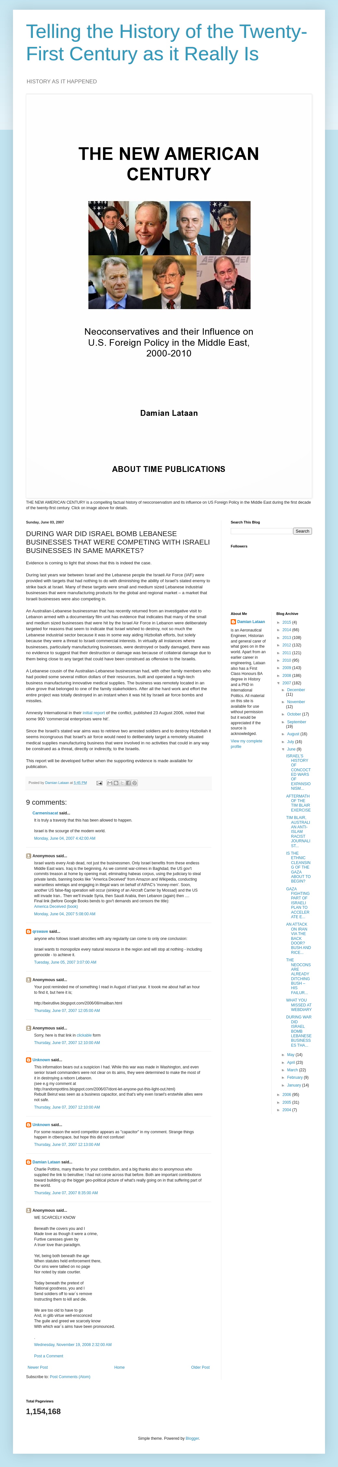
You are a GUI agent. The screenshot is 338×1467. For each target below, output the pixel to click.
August (293, 734)
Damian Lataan (46, 1162)
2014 (287, 630)
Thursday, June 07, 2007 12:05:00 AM (67, 1010)
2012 (287, 645)
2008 (287, 675)
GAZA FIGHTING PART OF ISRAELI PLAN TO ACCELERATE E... (297, 903)
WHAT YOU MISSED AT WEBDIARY (299, 1005)
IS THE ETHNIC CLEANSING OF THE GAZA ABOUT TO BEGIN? (298, 867)
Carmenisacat (45, 813)
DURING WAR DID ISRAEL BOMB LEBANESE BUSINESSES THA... (298, 1031)
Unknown (41, 1060)
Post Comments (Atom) (70, 1377)
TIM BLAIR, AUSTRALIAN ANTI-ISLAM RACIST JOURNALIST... (298, 831)
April (291, 1062)
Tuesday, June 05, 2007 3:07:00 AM (65, 962)
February (295, 1077)
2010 (287, 660)
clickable (84, 1035)
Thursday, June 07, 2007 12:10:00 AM (67, 1042)
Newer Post (38, 1367)
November (296, 702)
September (296, 722)
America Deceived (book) (56, 906)
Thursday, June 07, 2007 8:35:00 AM (66, 1193)
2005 (287, 1102)
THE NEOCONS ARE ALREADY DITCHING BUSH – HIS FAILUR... (298, 976)
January (294, 1085)
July (291, 742)
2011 (287, 653)
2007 (287, 683)
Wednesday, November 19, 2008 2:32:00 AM (72, 1344)
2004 (287, 1110)
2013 (287, 637)
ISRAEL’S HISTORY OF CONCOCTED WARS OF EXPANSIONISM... (298, 772)
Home (119, 1367)
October (294, 714)
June (291, 749)
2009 (287, 668)
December (296, 690)
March (293, 1070)
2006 (287, 1094)
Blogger (192, 1438)
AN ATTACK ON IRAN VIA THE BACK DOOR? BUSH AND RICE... (298, 938)
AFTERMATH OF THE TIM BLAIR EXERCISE (298, 803)
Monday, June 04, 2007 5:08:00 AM (65, 914)
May (291, 1054)
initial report (94, 712)
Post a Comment (48, 1356)
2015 (287, 622)
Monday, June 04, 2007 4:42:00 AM (65, 838)
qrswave (40, 931)
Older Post (200, 1367)
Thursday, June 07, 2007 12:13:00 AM (67, 1144)
